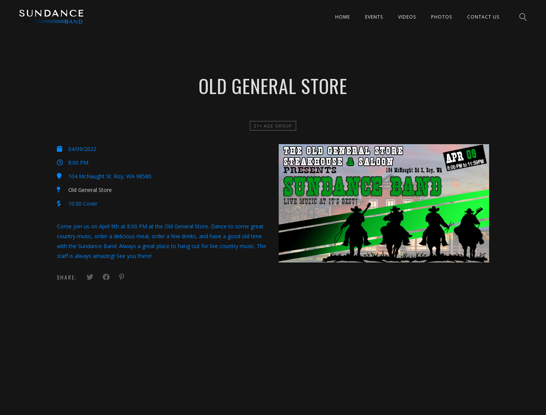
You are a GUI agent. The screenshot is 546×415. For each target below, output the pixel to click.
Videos (407, 17)
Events (374, 17)
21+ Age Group (273, 126)
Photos (441, 17)
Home (342, 17)
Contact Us (483, 17)
